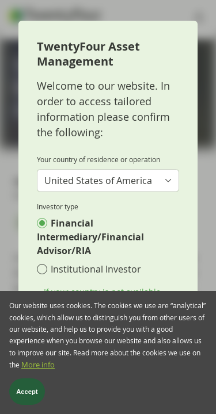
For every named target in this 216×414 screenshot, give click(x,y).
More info (38, 369)
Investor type (57, 206)
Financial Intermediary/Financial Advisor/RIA (90, 237)
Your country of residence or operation (98, 159)
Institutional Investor (96, 269)
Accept (26, 396)
